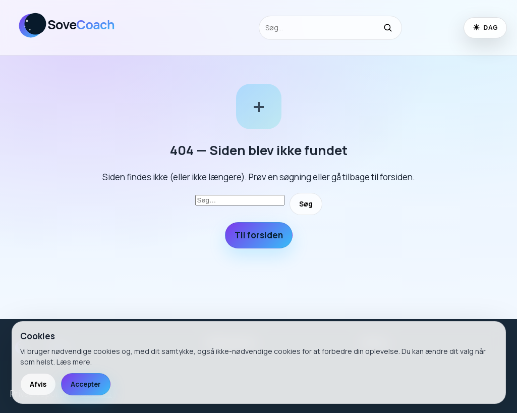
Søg (306, 204)
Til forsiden (259, 235)
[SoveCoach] (73, 42)
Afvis (38, 384)
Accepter (86, 384)
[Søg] (387, 27)
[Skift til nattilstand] (485, 27)
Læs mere (73, 362)
